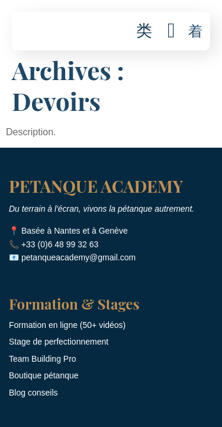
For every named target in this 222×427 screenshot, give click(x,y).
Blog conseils (33, 392)
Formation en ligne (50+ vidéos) (67, 325)
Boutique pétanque (44, 375)
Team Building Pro (42, 359)
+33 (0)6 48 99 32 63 (59, 244)
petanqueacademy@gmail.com (78, 257)
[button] (195, 31)
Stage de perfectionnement (58, 341)
